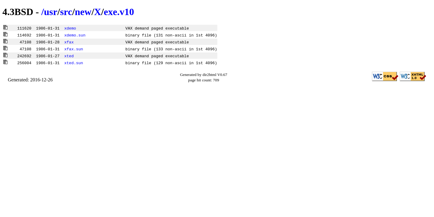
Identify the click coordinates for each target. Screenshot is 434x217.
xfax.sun (73, 49)
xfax (69, 42)
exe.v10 (119, 11)
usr (50, 11)
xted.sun (73, 62)
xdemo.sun (74, 35)
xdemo (70, 28)
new (83, 11)
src (66, 11)
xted (69, 55)
